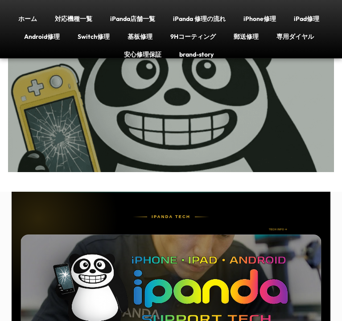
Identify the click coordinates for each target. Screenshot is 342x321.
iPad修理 (306, 18)
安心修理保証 (142, 54)
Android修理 (42, 36)
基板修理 (140, 36)
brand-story (196, 54)
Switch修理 (94, 36)
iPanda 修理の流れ (199, 18)
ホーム (27, 18)
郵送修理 (246, 36)
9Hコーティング (193, 36)
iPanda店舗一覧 (132, 18)
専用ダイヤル (295, 36)
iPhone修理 (259, 18)
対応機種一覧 (73, 18)
